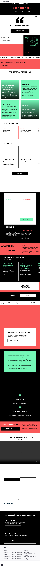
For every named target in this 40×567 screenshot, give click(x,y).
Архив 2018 (19, 555)
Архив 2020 (19, 551)
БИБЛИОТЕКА (7, 553)
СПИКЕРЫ (6, 549)
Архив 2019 (19, 553)
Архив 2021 (19, 549)
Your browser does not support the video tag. (20, 452)
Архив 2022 (13, 555)
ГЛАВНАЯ (6, 547)
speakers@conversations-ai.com (30, 553)
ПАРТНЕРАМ (6, 551)
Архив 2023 (13, 553)
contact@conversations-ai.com (29, 550)
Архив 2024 (13, 551)
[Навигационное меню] (38, 1)
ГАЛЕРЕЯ (6, 555)
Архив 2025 (13, 549)
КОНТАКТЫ (26, 547)
